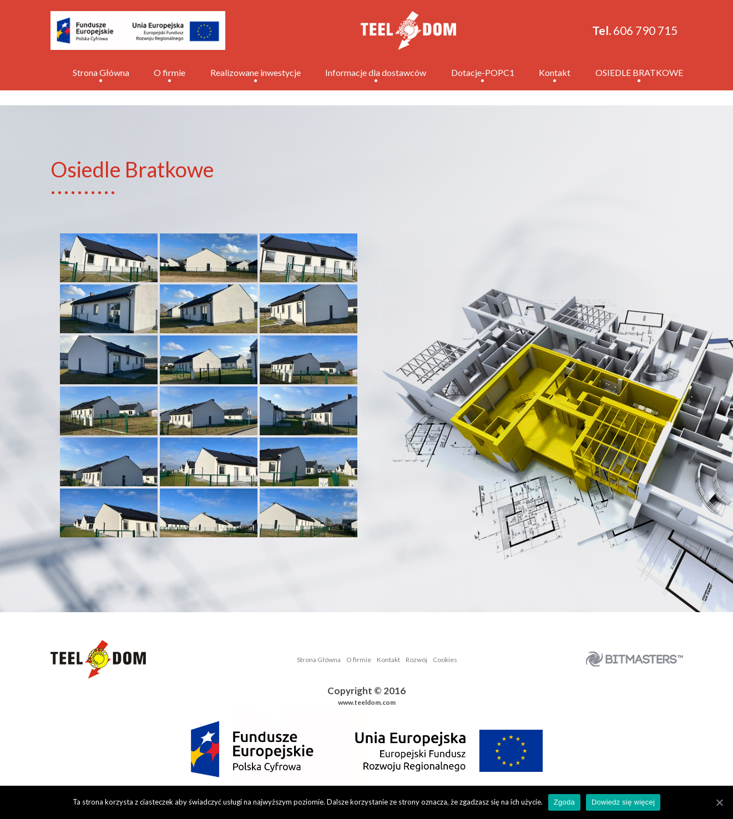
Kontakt (554, 72)
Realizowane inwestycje (255, 72)
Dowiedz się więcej (623, 802)
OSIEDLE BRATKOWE (639, 72)
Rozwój (416, 659)
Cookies (445, 659)
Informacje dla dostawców (375, 72)
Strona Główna (101, 72)
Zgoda (564, 802)
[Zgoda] (719, 802)
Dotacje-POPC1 (482, 72)
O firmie (169, 72)
